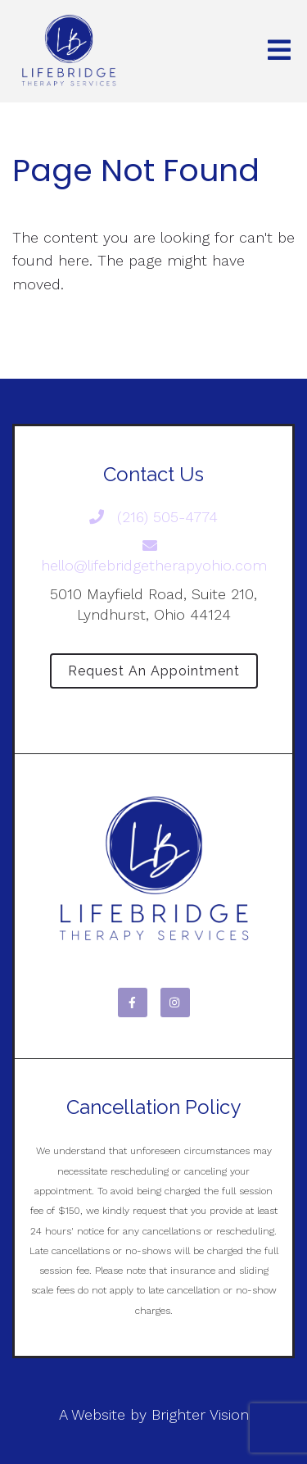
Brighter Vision (200, 1414)
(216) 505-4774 (153, 516)
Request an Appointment (154, 671)
